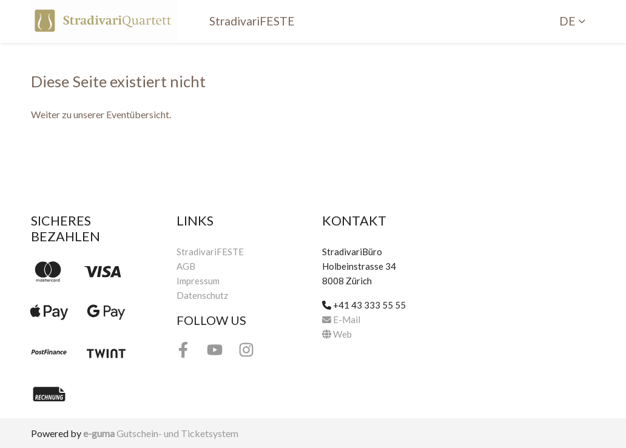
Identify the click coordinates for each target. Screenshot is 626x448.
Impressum (198, 280)
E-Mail (341, 319)
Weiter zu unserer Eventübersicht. (101, 114)
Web (337, 334)
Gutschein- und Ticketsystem (160, 433)
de (567, 21)
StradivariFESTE (252, 21)
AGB (186, 266)
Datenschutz (202, 295)
